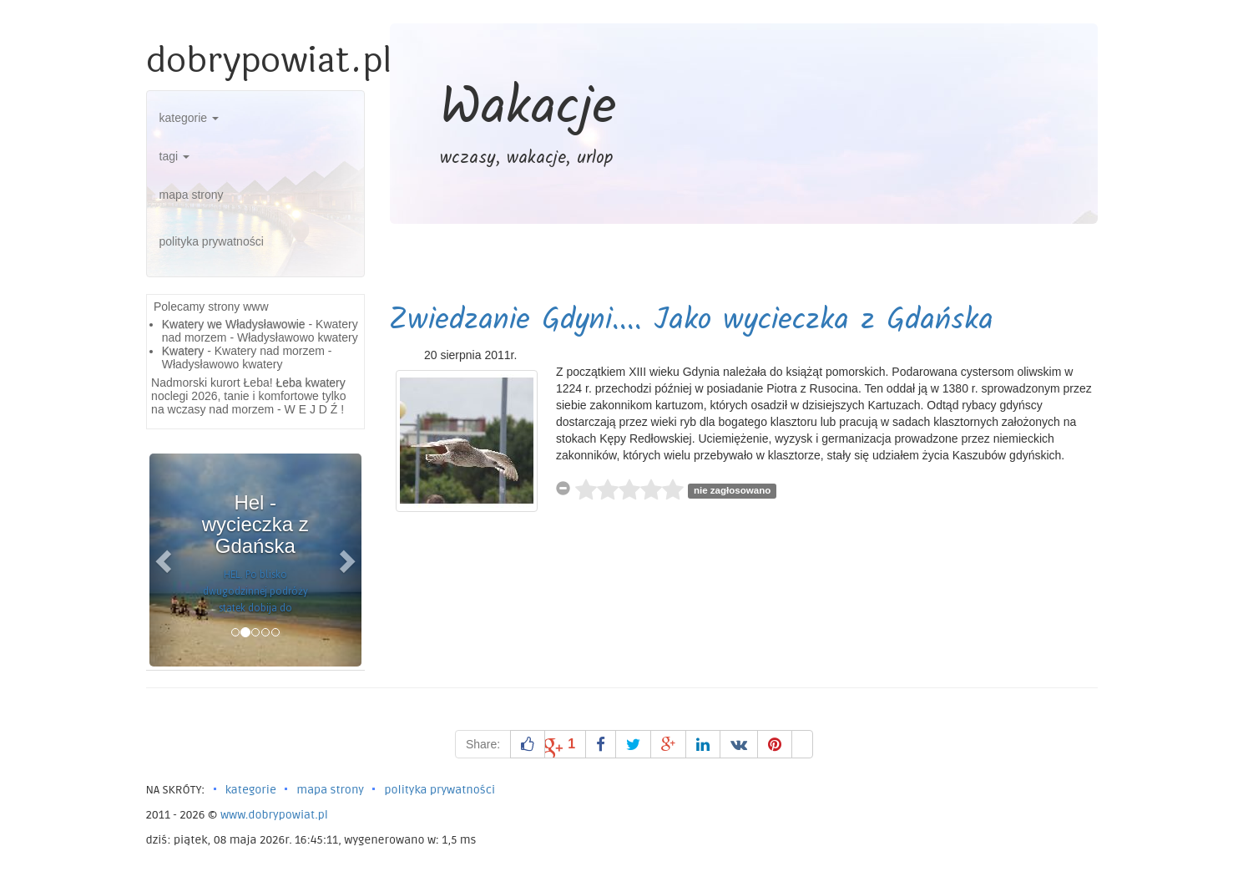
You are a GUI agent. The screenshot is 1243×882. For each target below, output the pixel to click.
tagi (174, 156)
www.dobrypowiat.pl (274, 815)
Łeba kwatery (311, 382)
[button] (165, 560)
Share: (483, 744)
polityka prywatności (211, 241)
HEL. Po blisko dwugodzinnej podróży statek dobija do (255, 591)
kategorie (189, 117)
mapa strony (191, 194)
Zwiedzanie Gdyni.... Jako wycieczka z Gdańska (691, 321)
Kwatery (183, 350)
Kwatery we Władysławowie (234, 324)
